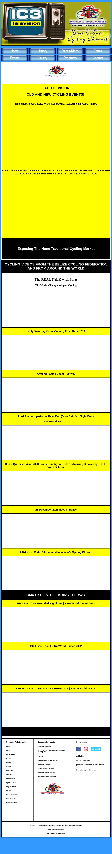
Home (8, 746)
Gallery (8, 766)
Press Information (12, 795)
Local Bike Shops (12, 799)
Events (8, 762)
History (8, 750)
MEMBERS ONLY (12, 803)
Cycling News (11, 783)
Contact (9, 774)
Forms (8, 758)
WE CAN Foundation (83, 760)
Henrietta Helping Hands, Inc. (86, 770)
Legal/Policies (11, 787)
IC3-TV (8, 791)
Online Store (10, 778)
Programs (9, 770)
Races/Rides (10, 754)
